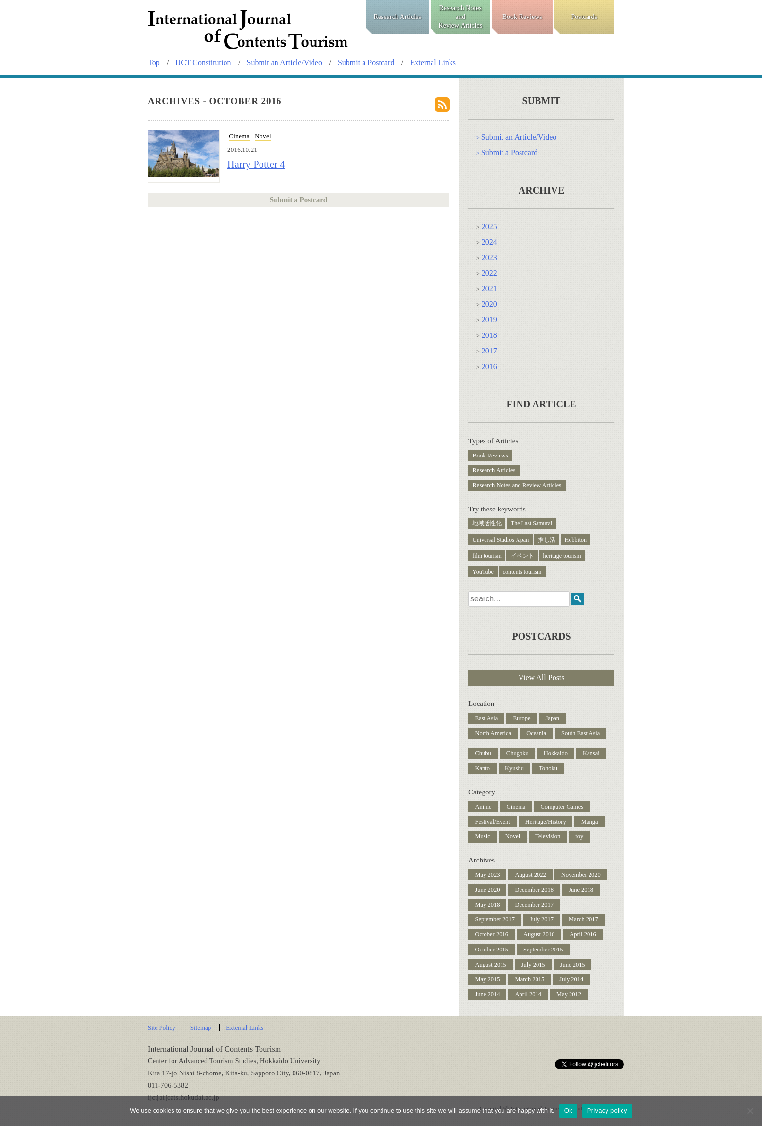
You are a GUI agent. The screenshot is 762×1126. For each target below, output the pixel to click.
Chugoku (517, 753)
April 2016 (583, 934)
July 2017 (542, 919)
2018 (489, 335)
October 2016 (491, 934)
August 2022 (530, 874)
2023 (489, 257)
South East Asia (580, 733)
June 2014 (487, 994)
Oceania (536, 733)
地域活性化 (487, 523)
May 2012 (568, 994)
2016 (489, 366)
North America (493, 733)
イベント (522, 555)
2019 (489, 320)
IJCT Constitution (203, 62)
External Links (433, 62)
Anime (483, 806)
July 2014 (571, 979)
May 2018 (487, 904)
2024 (489, 242)
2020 (489, 304)
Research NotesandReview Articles (460, 16)
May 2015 (487, 979)
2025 (489, 226)
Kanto (482, 768)
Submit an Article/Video (284, 62)
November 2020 (581, 874)
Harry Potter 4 (256, 164)
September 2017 (495, 919)
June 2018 (581, 889)
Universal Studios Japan (500, 539)
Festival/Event (492, 821)
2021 (489, 288)
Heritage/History (545, 821)
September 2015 (543, 949)
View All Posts (541, 677)
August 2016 (538, 934)
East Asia (486, 718)
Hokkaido (556, 753)
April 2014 (528, 994)
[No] (750, 1111)
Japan (552, 718)
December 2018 (534, 889)
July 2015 (533, 964)
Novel (263, 136)
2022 (489, 273)
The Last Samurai (531, 523)
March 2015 (530, 979)
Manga (589, 821)
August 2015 (490, 964)
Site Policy (161, 1027)
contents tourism (522, 571)
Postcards (584, 16)
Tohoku (548, 768)
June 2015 (572, 964)
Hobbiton (576, 539)
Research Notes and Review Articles (517, 485)
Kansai (591, 753)
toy (579, 836)
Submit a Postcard (366, 62)
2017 (489, 351)
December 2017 (534, 904)
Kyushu (514, 768)
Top (154, 62)
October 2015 (491, 949)
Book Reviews (522, 16)
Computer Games (561, 806)
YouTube (483, 571)
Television (547, 836)
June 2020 (487, 889)
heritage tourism (562, 555)
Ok (568, 1110)
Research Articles (397, 16)
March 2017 (583, 919)
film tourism (487, 555)
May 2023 (487, 874)
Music (482, 836)
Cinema (239, 136)
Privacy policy (607, 1110)
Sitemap (200, 1027)
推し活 (546, 539)
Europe (521, 718)
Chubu (483, 753)
